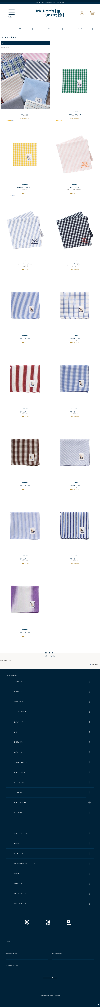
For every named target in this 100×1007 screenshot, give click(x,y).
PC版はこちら (50, 978)
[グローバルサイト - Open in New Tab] (51, 894)
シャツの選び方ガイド (20, 802)
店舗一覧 (16, 874)
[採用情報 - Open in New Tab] (51, 884)
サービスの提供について (21, 782)
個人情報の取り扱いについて (12, 965)
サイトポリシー (55, 941)
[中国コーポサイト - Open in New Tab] (51, 904)
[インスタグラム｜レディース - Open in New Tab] (47, 924)
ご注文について (18, 702)
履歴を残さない (95, 664)
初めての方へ (18, 692)
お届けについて (18, 722)
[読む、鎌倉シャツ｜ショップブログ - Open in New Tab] (51, 864)
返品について (18, 752)
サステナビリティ (19, 853)
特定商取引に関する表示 (11, 953)
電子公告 (16, 843)
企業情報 (8, 941)
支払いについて (18, 732)
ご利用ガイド (18, 681)
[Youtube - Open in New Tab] (68, 924)
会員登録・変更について (21, 762)
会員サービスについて (20, 772)
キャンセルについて (20, 712)
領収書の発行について (20, 742)
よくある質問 (18, 792)
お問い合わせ (18, 812)
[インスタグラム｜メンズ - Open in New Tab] (27, 924)
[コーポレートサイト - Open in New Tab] (51, 833)
